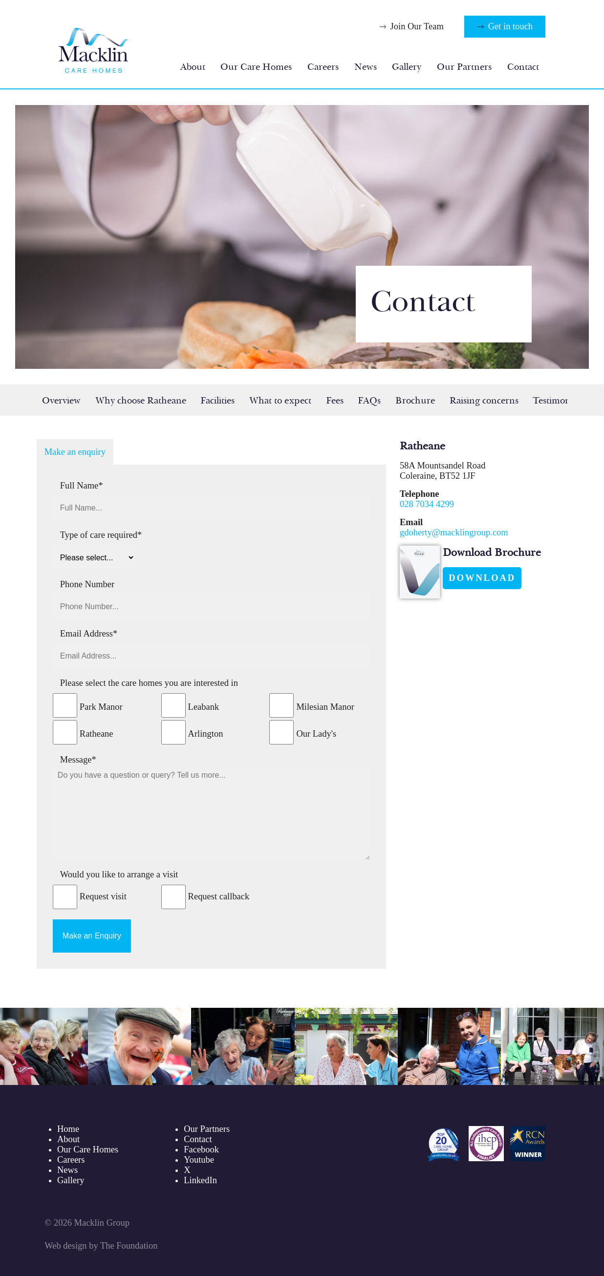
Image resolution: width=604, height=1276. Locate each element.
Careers (323, 67)
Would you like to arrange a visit (119, 874)
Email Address (88, 633)
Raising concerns (484, 400)
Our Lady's (316, 734)
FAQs (369, 400)
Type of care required (101, 535)
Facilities (217, 400)
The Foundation (128, 1246)
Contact (523, 67)
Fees (335, 400)
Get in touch (510, 26)
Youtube (199, 1160)
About (192, 67)
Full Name (81, 485)
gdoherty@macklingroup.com (454, 532)
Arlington (205, 734)
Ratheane (96, 734)
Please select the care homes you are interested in (149, 683)
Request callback (219, 896)
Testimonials (558, 400)
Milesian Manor (325, 707)
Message (78, 760)
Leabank (203, 707)
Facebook (201, 1149)
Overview (61, 400)
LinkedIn (200, 1180)
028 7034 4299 (427, 504)
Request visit (103, 896)
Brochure (415, 400)
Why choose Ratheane (140, 400)
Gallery (406, 67)
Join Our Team (417, 26)
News (365, 67)
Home (68, 1129)
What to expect (280, 400)
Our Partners (464, 67)
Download (482, 578)
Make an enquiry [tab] (75, 452)
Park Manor (101, 707)
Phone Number (87, 584)
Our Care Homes (256, 67)
